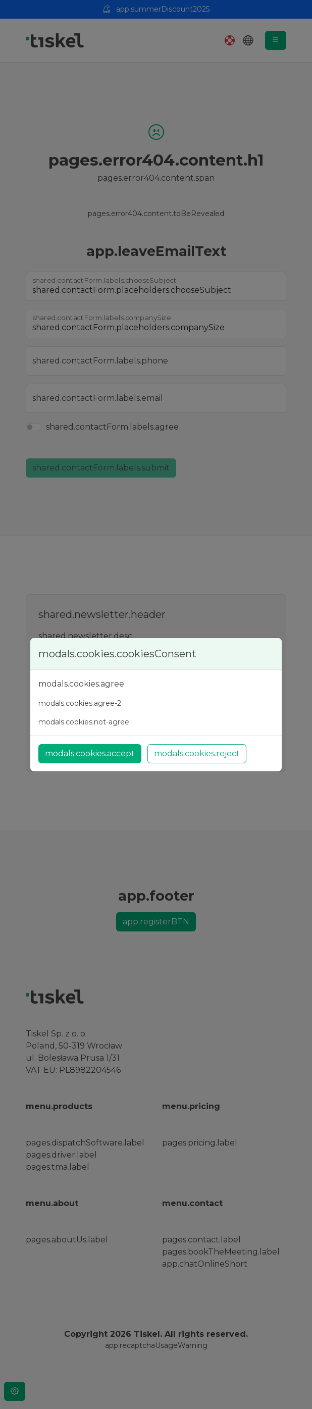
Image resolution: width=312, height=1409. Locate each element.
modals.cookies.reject (197, 753)
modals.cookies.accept (90, 753)
